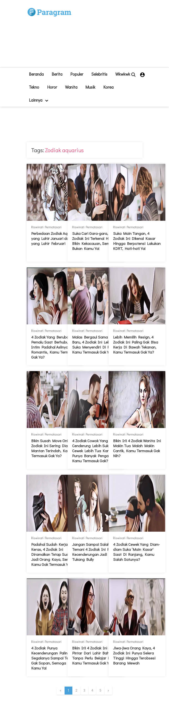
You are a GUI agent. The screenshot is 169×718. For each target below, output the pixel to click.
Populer (76, 74)
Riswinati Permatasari (46, 227)
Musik (90, 87)
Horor (52, 87)
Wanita (71, 87)
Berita (57, 74)
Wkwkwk (122, 74)
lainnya (38, 100)
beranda (36, 74)
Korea (108, 87)
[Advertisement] (111, 35)
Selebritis (99, 74)
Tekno (34, 87)
